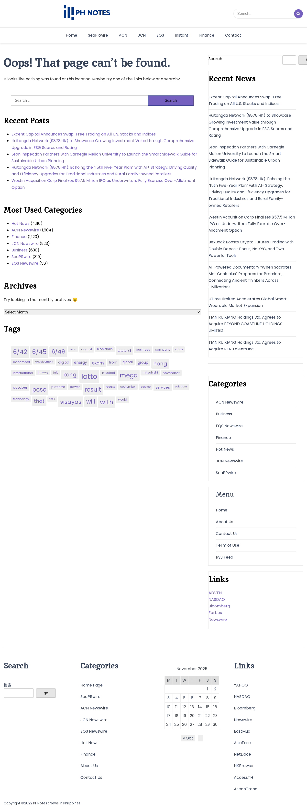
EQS (160, 35)
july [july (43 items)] (55, 372)
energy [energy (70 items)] (80, 362)
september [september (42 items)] (128, 387)
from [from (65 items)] (113, 362)
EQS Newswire (24, 263)
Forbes (215, 612)
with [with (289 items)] (106, 402)
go (46, 693)
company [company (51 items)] (162, 349)
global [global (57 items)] (127, 362)
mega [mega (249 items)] (129, 375)
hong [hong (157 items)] (160, 363)
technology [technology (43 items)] (21, 399)
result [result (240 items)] (93, 389)
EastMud (242, 731)
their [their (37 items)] (52, 399)
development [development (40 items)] (44, 362)
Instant (181, 35)
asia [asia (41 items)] (73, 349)
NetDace (242, 754)
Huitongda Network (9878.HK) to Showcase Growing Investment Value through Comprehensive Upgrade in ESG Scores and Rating (102, 144)
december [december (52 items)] (21, 362)
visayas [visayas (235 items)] (70, 402)
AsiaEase (242, 743)
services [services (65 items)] (162, 387)
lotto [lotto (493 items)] (89, 376)
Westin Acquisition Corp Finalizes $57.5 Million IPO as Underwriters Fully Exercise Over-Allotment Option (103, 184)
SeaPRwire (98, 35)
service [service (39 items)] (146, 387)
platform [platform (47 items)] (58, 387)
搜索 (7, 685)
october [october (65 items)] (20, 387)
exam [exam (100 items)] (98, 363)
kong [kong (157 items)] (70, 374)
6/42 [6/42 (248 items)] (20, 352)
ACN (123, 35)
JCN (142, 35)
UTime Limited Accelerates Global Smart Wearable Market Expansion (247, 302)
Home (71, 35)
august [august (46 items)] (86, 349)
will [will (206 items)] (90, 402)
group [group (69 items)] (143, 362)
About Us (224, 522)
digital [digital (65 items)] (63, 362)
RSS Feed (224, 557)
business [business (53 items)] (143, 349)
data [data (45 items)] (179, 349)
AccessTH (243, 777)
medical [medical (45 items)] (108, 373)
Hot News (20, 223)
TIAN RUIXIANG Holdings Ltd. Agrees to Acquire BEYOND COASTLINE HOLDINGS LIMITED (245, 323)
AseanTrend (245, 789)
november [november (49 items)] (171, 373)
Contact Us (227, 533)
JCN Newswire (25, 243)
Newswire (217, 619)
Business (19, 250)
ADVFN (215, 593)
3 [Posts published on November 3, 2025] (168, 698)
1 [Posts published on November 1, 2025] (207, 689)
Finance (206, 35)
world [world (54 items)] (122, 399)
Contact (233, 35)
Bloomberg (219, 606)
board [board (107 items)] (124, 350)
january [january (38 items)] (43, 372)
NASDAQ (216, 599)
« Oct (188, 738)
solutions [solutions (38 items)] (181, 386)
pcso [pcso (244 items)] (39, 389)
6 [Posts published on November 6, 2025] (192, 698)
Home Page (91, 685)
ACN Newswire (25, 230)
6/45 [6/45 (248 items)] (39, 352)
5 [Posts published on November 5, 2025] (184, 698)
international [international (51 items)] (23, 373)
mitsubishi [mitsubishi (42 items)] (150, 372)
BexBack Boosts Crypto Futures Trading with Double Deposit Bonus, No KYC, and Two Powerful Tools (251, 248)
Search (215, 59)
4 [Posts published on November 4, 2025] (176, 698)
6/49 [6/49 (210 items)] (58, 351)
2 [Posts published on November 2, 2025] (215, 689)
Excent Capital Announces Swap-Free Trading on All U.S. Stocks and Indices (83, 134)
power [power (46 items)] (75, 387)
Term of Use (227, 545)
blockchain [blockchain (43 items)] (105, 349)
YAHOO (241, 685)
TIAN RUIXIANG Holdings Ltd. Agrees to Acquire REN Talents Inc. (244, 346)
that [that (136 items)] (39, 401)
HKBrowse (243, 766)
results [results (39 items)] (110, 387)
